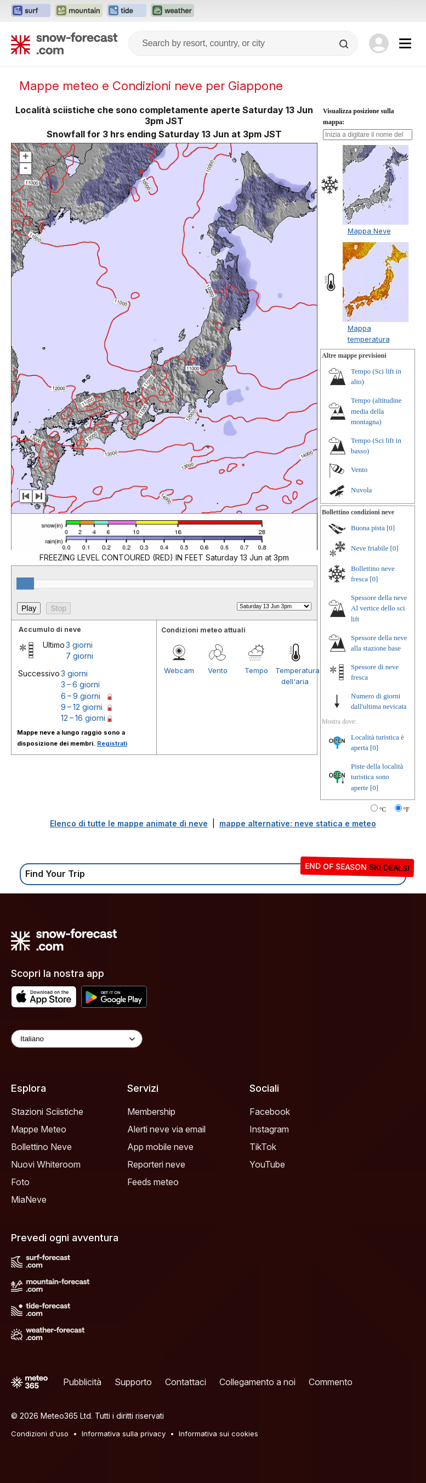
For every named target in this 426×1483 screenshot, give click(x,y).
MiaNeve (29, 1199)
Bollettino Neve (41, 1146)
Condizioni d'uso (40, 1433)
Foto (20, 1181)
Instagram (269, 1129)
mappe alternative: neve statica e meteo (297, 823)
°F (407, 809)
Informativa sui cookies (218, 1433)
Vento (218, 670)
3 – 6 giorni (80, 684)
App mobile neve (160, 1146)
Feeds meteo (153, 1181)
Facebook (269, 1111)
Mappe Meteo (38, 1129)
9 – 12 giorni (82, 707)
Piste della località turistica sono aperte (377, 777)
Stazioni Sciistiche (47, 1111)
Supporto (133, 1381)
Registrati (112, 743)
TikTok (262, 1146)
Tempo (256, 670)
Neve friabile (369, 548)
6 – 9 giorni (80, 696)
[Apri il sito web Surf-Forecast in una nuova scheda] (30, 11)
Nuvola (361, 490)
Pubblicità (82, 1381)
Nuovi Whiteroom (46, 1164)
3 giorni (79, 644)
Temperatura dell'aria (294, 676)
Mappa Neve (369, 230)
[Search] (344, 44)
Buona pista (368, 528)
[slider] (25, 583)
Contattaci (185, 1381)
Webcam (179, 670)
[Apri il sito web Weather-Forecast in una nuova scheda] (172, 11)
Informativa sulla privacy (124, 1433)
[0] (391, 528)
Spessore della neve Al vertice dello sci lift (379, 608)
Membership (151, 1111)
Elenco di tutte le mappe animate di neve (129, 823)
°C (383, 809)
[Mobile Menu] (405, 43)
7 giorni (79, 655)
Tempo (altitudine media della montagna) (376, 411)
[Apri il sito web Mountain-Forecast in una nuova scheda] (79, 11)
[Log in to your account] (379, 43)
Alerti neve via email (166, 1129)
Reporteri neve (156, 1164)
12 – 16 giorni (83, 718)
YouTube (267, 1164)
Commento (331, 1381)
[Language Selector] (77, 1039)
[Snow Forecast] (64, 43)
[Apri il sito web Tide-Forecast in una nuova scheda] (126, 11)
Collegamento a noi (257, 1381)
